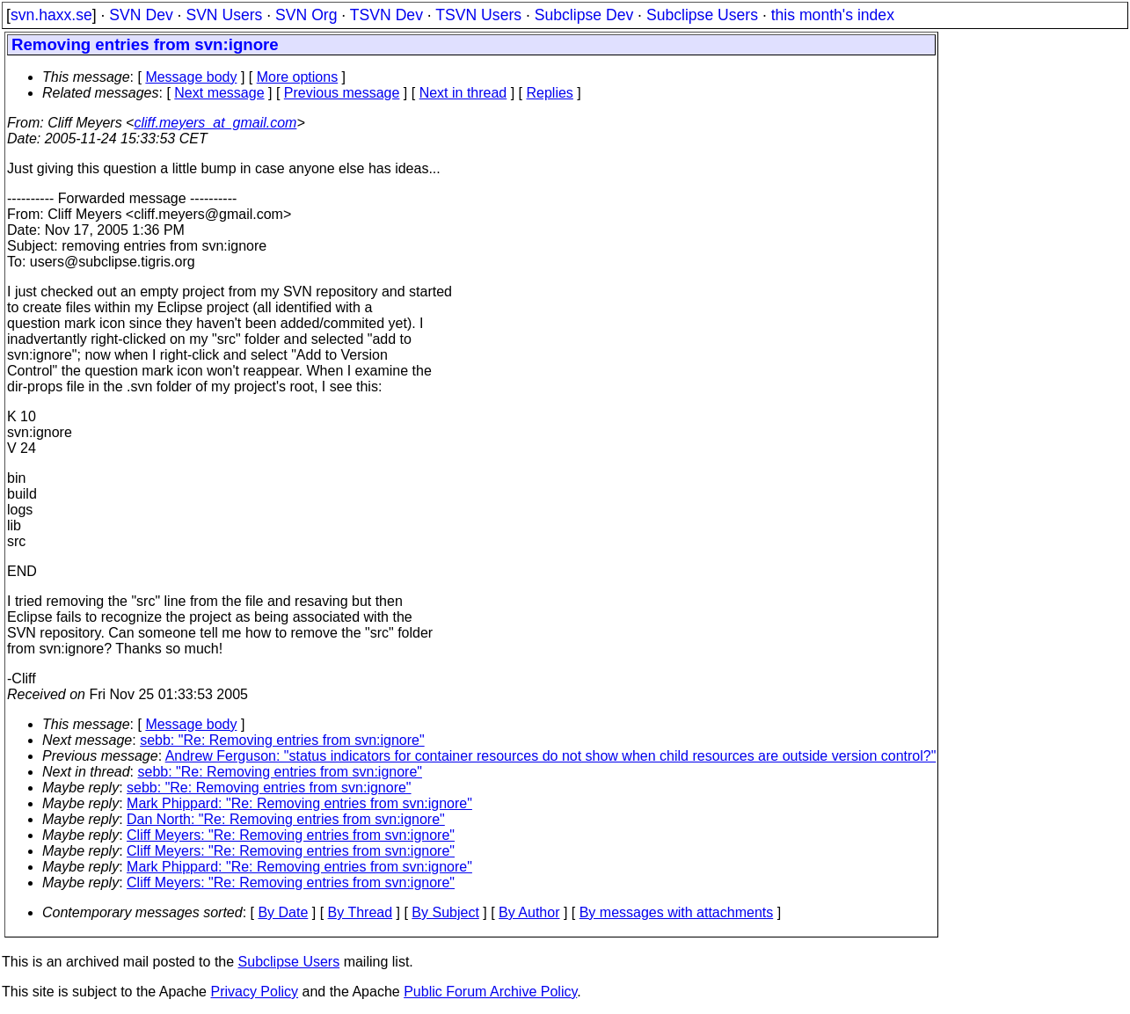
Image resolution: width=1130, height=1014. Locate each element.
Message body (191, 76)
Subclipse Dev (584, 15)
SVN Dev (140, 15)
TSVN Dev (386, 15)
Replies (550, 92)
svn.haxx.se (51, 15)
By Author (529, 912)
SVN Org (306, 15)
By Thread (360, 912)
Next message (219, 92)
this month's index (832, 15)
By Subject (445, 912)
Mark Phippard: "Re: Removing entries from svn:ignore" (299, 803)
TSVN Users (478, 15)
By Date (283, 912)
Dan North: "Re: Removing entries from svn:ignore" (286, 819)
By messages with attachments (677, 912)
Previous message (342, 92)
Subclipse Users (702, 15)
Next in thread (463, 92)
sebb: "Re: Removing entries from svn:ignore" (282, 740)
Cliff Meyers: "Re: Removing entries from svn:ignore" (291, 835)
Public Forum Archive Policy (490, 991)
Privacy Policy (254, 991)
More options (298, 76)
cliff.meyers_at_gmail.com (215, 122)
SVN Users (224, 15)
